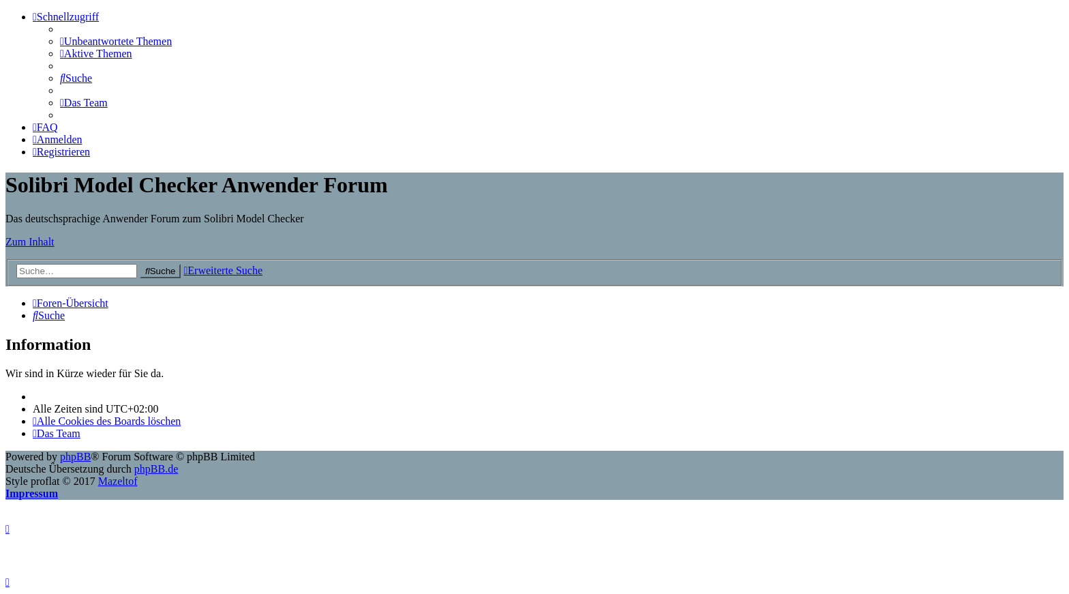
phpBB (75, 456)
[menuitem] (116, 41)
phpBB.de (156, 469)
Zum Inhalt (30, 242)
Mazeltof (118, 481)
